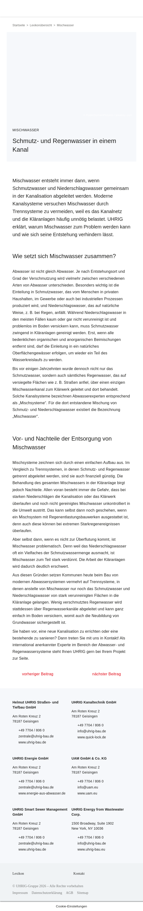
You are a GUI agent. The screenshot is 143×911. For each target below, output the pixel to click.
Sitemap (82, 893)
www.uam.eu (87, 793)
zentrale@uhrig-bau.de (36, 736)
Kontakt (79, 873)
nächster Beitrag (106, 674)
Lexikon (18, 873)
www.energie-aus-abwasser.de (42, 793)
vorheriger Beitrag (37, 674)
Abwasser (21, 271)
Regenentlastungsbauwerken (74, 517)
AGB (69, 893)
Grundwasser (24, 622)
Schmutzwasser (49, 292)
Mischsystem (30, 517)
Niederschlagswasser (67, 306)
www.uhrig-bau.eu (91, 849)
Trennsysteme (102, 582)
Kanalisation (72, 497)
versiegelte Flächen (29, 382)
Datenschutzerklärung (47, 893)
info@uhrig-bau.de (91, 731)
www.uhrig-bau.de (32, 742)
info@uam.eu (87, 787)
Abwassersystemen (48, 582)
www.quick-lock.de (91, 737)
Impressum (20, 893)
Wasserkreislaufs (27, 360)
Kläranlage (106, 483)
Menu (125, 7)
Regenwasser (99, 375)
